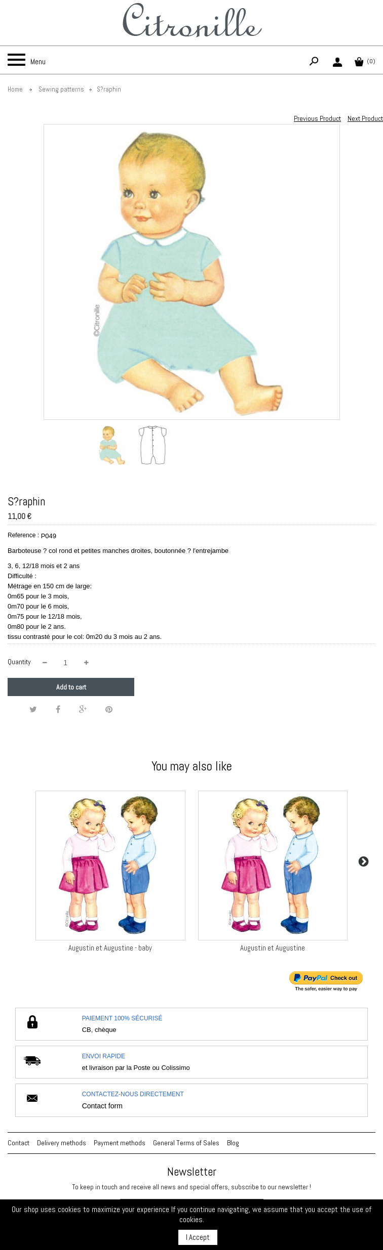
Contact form (102, 1106)
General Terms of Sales (186, 1142)
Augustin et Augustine (272, 948)
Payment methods (119, 1142)
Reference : (23, 535)
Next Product (365, 118)
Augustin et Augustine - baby (110, 948)
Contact (18, 1142)
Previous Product (317, 118)
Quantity (19, 661)
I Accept (198, 1237)
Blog (233, 1142)
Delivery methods (61, 1142)
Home (15, 89)
